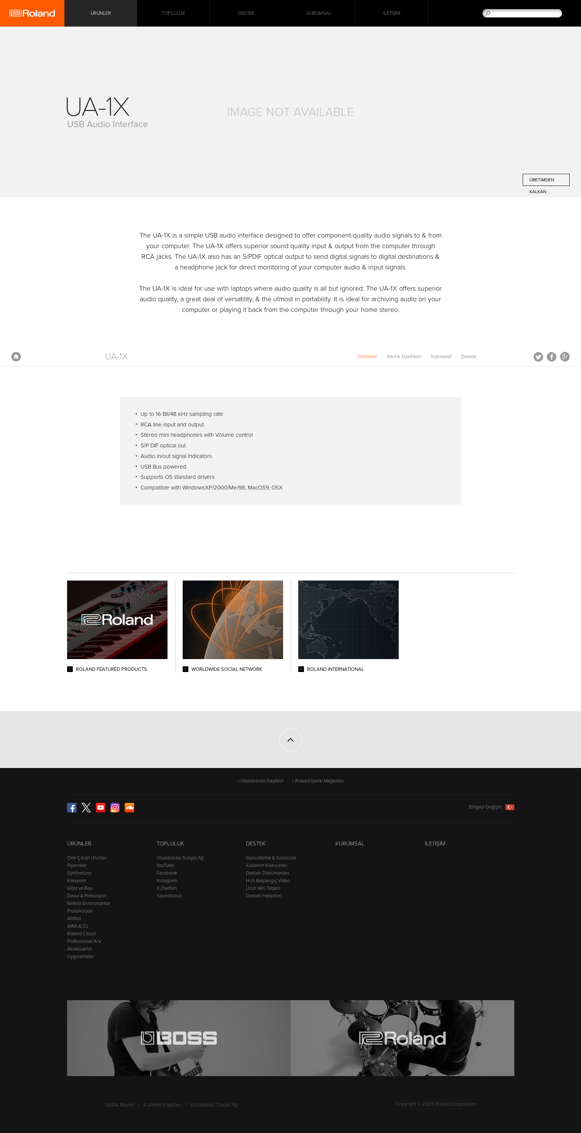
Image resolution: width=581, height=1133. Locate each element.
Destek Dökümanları (267, 873)
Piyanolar (76, 865)
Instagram (167, 881)
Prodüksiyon (80, 911)
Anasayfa (16, 356)
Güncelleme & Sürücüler (271, 858)
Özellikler (367, 357)
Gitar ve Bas (79, 888)
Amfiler (74, 919)
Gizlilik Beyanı (120, 1105)
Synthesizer (79, 873)
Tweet (538, 356)
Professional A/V (84, 941)
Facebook (552, 356)
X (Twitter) (167, 888)
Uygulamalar (80, 957)
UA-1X (116, 356)
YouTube (165, 865)
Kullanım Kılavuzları (266, 865)
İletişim (391, 13)
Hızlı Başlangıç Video (268, 881)
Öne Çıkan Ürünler (86, 858)
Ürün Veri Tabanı (263, 888)
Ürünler (79, 843)
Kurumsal (319, 13)
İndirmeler (441, 357)
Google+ (565, 356)
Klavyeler (76, 881)
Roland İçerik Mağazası (319, 781)
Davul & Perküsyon (86, 896)
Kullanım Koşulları (162, 1105)
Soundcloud (169, 896)
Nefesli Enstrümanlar (88, 903)
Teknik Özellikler (404, 357)
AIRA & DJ (77, 926)
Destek (246, 13)
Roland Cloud (81, 934)
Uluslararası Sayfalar (262, 781)
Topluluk (173, 13)
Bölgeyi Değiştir (491, 807)
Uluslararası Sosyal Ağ (180, 858)
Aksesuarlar (79, 949)
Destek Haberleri (264, 896)
